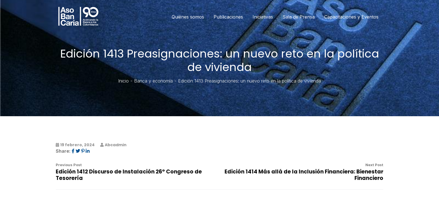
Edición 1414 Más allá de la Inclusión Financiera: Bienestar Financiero (304, 175)
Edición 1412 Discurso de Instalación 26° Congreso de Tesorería (129, 175)
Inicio (123, 81)
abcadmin (116, 145)
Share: (63, 151)
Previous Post (69, 165)
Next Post (374, 165)
